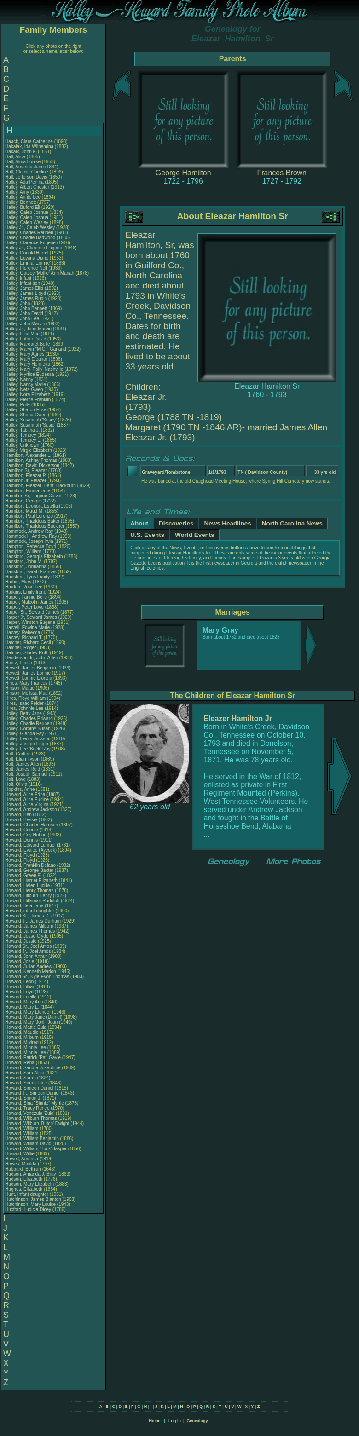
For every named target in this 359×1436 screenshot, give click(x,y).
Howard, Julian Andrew (28, 966)
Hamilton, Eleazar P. (25, 475)
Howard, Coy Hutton (25, 834)
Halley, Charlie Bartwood (30, 237)
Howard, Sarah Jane (26, 1082)
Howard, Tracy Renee (27, 1108)
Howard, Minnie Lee (25, 1047)
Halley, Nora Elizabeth (27, 394)
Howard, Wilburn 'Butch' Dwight (37, 1123)
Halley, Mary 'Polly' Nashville (34, 369)
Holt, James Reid (22, 769)
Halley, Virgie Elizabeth (28, 450)
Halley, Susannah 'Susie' (31, 424)
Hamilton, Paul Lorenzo (29, 516)
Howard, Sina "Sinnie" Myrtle (34, 1103)
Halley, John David (24, 313)
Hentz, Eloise (19, 662)
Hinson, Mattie (20, 688)
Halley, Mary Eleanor (26, 359)
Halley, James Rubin (26, 298)
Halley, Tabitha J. (22, 430)
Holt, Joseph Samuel (26, 774)
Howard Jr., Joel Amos (28, 951)
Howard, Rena (20, 1062)
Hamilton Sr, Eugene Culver (33, 495)
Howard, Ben (19, 814)
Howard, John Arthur (26, 956)
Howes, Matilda (21, 1163)
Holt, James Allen (23, 764)
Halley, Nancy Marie (25, 384)
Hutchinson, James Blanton (33, 1199)
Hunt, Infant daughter (27, 1194)
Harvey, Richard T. (23, 637)
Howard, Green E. (23, 875)
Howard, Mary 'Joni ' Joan (31, 1022)
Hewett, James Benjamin (30, 667)
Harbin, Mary (19, 581)
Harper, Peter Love (24, 607)
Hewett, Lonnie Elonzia (28, 678)
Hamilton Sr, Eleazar (26, 470)
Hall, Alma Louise (23, 161)
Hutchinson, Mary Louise (30, 1204)
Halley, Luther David (25, 338)
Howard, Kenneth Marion (30, 971)
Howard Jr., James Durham (33, 920)
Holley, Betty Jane (23, 713)
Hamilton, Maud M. (24, 510)
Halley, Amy (17, 192)
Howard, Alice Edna (25, 794)
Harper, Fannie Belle (26, 597)
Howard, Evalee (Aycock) (31, 850)
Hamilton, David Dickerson (32, 465)
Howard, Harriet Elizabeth (31, 880)
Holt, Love (16, 779)
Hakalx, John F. (20, 151)
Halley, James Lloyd (25, 293)
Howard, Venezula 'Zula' (30, 1113)
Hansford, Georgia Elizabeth (34, 556)
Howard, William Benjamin (32, 1138)
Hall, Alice (16, 156)
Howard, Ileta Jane (24, 905)
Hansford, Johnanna (26, 566)
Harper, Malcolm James (29, 602)
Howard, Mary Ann (24, 1001)
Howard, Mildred (22, 1042)
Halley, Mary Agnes (24, 354)
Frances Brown (282, 173)
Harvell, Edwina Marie (27, 627)
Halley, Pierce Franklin (28, 399)
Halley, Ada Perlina (24, 182)
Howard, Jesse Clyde (26, 936)
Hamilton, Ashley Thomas (31, 460)
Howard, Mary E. (22, 1006)
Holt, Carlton (18, 753)
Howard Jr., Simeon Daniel (32, 1093)
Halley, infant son (23, 283)
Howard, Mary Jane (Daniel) (34, 1017)
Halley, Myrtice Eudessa (29, 374)
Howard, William (22, 1128)
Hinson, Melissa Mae (26, 693)
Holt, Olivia (17, 784)
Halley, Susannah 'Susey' (31, 419)
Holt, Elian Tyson (22, 758)
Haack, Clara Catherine (29, 141)
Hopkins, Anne (20, 789)
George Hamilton (183, 173)
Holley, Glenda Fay (24, 733)
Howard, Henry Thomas (29, 890)
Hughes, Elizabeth (24, 1189)
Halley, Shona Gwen (25, 414)
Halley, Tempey (21, 435)
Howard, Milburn (22, 1037)
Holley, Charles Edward (29, 718)
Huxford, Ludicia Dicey (28, 1209)
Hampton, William (23, 551)
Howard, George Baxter (29, 870)
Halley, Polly (18, 404)
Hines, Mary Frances (26, 683)
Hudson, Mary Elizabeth (29, 1184)
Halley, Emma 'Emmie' (28, 262)
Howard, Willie (20, 1153)
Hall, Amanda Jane (24, 166)
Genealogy (197, 1421)
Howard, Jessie (21, 941)
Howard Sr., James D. (27, 915)
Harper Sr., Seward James (32, 612)
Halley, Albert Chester (27, 187)
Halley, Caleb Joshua (26, 212)
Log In (174, 1421)
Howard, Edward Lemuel (30, 845)
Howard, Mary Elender (28, 1012)
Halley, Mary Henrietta (27, 364)
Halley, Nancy (20, 379)
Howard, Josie (20, 961)
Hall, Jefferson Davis (26, 176)
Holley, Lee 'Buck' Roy (28, 748)
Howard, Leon (20, 981)
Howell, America (22, 1158)
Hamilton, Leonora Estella (31, 505)
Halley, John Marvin (25, 323)
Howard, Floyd (20, 855)
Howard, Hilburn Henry (28, 895)
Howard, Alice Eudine (27, 799)
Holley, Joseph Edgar (26, 743)
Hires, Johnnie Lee (24, 708)
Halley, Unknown (23, 445)
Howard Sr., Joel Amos (28, 946)
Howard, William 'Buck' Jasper (36, 1148)
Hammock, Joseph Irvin (29, 541)
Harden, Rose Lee (23, 586)
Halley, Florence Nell (26, 268)
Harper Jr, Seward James (31, 617)
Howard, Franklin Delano (30, 865)
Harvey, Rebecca (23, 632)
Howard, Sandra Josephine (33, 1067)
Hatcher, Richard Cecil (28, 642)
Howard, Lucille (21, 996)
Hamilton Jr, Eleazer (26, 480)
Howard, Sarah (21, 1077)
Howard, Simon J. (23, 1098)
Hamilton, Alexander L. (28, 455)
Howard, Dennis (22, 839)
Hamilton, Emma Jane (27, 490)
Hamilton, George (23, 500)
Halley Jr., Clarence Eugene (33, 247)
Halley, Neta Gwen (24, 389)
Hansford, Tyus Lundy (27, 576)
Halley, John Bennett (26, 308)
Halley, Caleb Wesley (26, 222)
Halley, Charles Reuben (29, 232)
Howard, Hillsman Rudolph (32, 900)
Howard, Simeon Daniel (29, 1087)
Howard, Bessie (22, 819)
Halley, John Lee (22, 318)
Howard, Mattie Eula (25, 1027)
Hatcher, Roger (21, 647)
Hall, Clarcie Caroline (26, 171)
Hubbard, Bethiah (23, 1168)
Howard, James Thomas (30, 931)
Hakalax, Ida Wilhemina (29, 146)
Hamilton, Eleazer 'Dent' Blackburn (40, 485)
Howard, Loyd (20, 991)
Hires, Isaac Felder (24, 703)
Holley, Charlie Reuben (28, 723)
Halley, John (18, 303)
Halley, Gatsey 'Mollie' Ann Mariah (39, 273)
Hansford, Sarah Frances (31, 571)
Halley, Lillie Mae (22, 333)
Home (154, 1421)
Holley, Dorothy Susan (28, 728)
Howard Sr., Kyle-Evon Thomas (37, 976)
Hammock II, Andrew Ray (31, 536)
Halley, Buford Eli (22, 207)
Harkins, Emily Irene (25, 591)
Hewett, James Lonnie (28, 672)
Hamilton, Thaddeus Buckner (34, 526)
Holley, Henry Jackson (28, 738)
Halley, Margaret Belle (27, 343)
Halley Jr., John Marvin (28, 328)
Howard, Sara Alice (24, 1072)
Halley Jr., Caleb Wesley (30, 227)
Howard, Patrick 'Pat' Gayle (33, 1057)
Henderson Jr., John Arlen (31, 657)
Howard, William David (28, 1143)
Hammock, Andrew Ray (29, 531)
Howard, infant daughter (30, 910)
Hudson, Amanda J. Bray (30, 1173)
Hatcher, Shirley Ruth (27, 652)
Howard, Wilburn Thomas (31, 1118)
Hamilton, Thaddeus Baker (32, 521)
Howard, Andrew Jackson (31, 809)
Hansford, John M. (24, 561)
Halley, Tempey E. (23, 440)
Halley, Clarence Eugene (30, 242)
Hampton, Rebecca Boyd (30, 546)
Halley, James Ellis (24, 288)
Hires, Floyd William (25, 698)
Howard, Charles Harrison (31, 824)
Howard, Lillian (20, 986)
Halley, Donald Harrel (26, 252)
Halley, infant (19, 278)
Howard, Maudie (22, 1032)
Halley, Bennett (21, 202)
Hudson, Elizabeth (24, 1179)
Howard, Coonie (22, 829)
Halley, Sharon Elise (25, 409)
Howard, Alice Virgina (27, 804)
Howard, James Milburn (29, 925)
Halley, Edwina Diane (26, 257)
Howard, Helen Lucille (27, 885)
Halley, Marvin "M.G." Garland (35, 349)
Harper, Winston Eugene (30, 622)
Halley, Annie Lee (23, 197)
